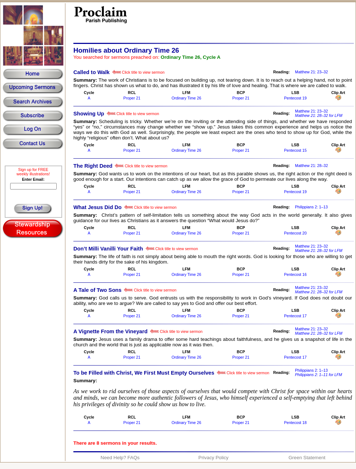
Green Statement (306, 457)
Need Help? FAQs (120, 457)
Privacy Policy (213, 457)
